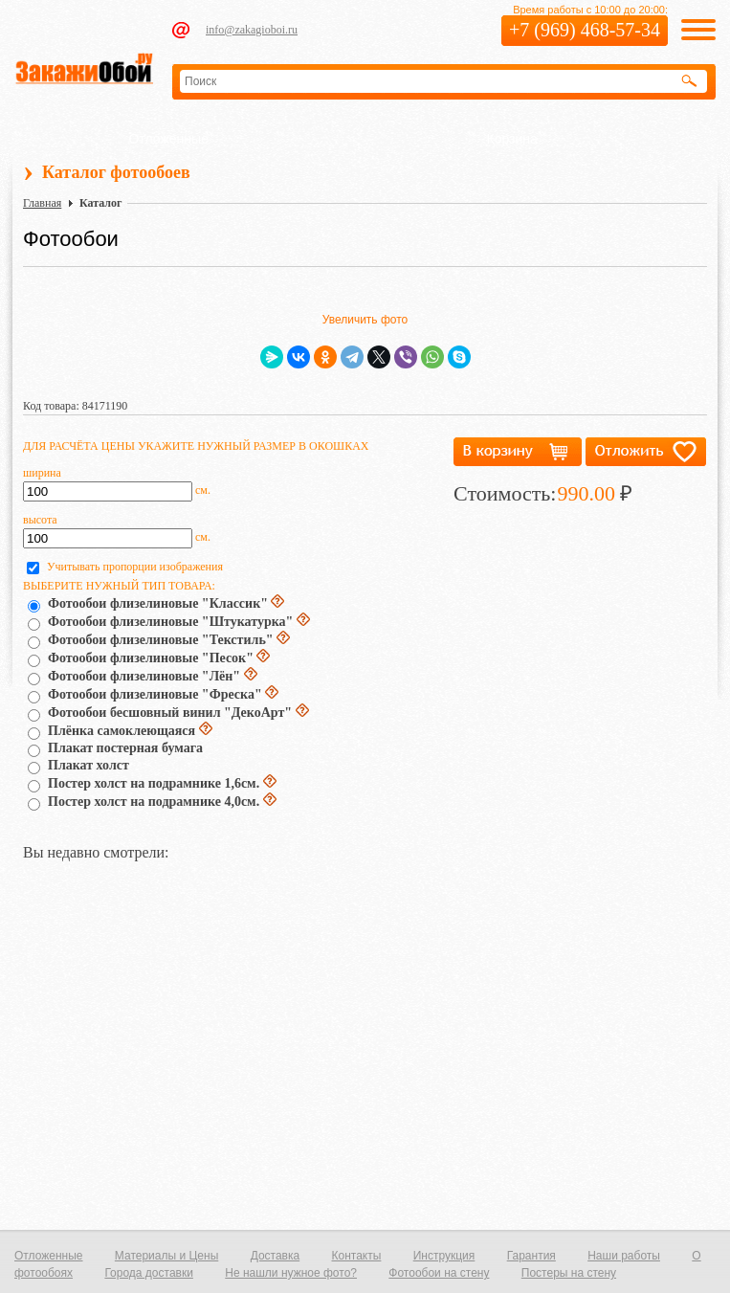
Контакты (357, 1255)
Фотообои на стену (438, 1273)
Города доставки (148, 1273)
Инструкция (444, 1255)
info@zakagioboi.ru (252, 29)
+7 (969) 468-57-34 (584, 29)
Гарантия (531, 1255)
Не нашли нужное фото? (291, 1273)
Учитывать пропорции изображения (135, 566)
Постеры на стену (568, 1273)
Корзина (512, 138)
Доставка (275, 1255)
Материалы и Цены (166, 1255)
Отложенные (169, 138)
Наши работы (623, 1255)
